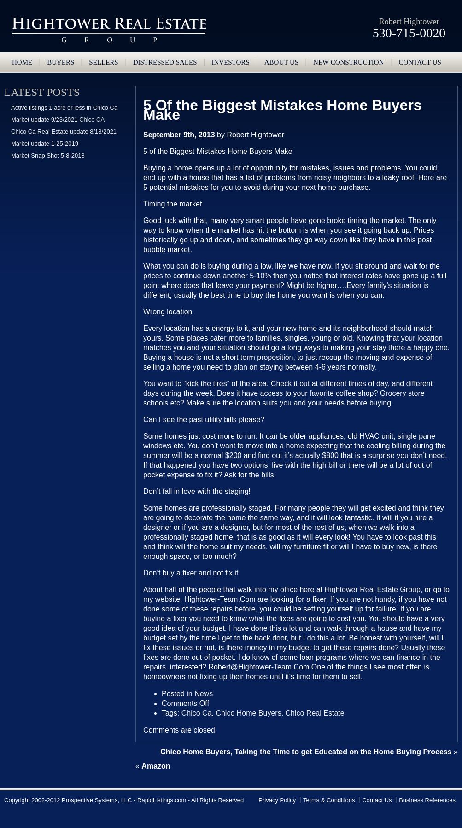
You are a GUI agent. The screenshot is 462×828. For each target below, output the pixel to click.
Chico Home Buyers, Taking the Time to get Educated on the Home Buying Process (305, 752)
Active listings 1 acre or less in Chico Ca (64, 107)
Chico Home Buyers (248, 713)
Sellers (103, 62)
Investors (230, 62)
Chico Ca (196, 713)
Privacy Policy (277, 800)
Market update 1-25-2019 (44, 143)
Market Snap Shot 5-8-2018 (48, 155)
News (203, 694)
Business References (427, 800)
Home (22, 62)
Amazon (155, 766)
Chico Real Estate (315, 713)
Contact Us (377, 800)
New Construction (348, 62)
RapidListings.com (161, 800)
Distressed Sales (165, 62)
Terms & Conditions (329, 800)
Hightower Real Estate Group (109, 30)
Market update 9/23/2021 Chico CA (58, 119)
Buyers (60, 62)
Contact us (420, 62)
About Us (281, 62)
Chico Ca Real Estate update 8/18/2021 (64, 131)
